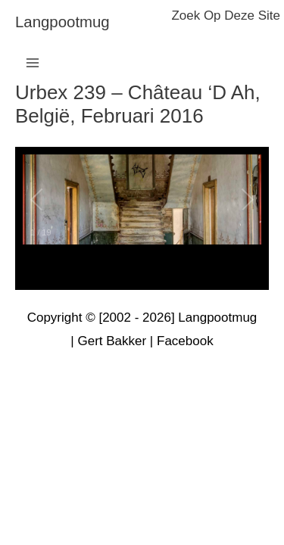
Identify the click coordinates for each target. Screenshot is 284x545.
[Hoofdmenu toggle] (32, 62)
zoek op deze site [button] (225, 15)
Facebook (185, 341)
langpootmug (62, 22)
